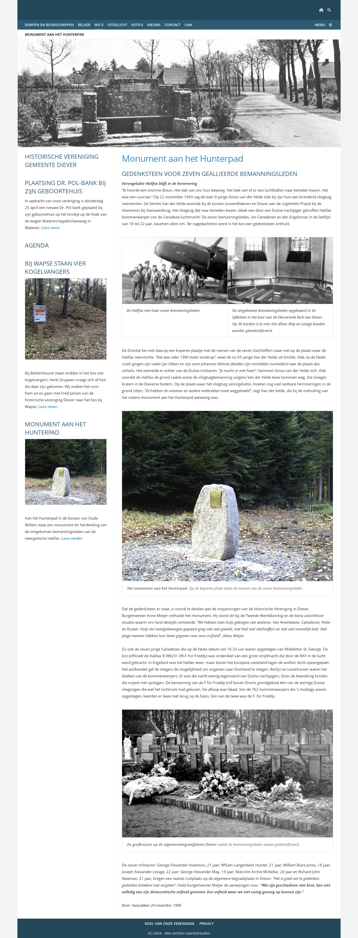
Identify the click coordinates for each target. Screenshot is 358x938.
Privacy (206, 923)
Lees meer (50, 227)
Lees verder (71, 538)
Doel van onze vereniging (169, 923)
